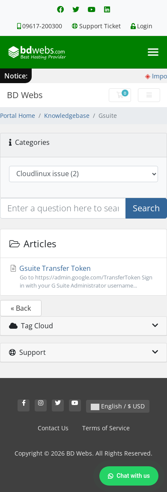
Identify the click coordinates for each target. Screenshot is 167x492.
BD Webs (25, 95)
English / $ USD (118, 406)
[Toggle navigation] (153, 52)
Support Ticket (96, 26)
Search (146, 208)
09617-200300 (39, 26)
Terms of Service (106, 428)
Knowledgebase (66, 115)
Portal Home (17, 115)
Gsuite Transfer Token (83, 277)
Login (141, 26)
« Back (21, 308)
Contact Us (53, 428)
